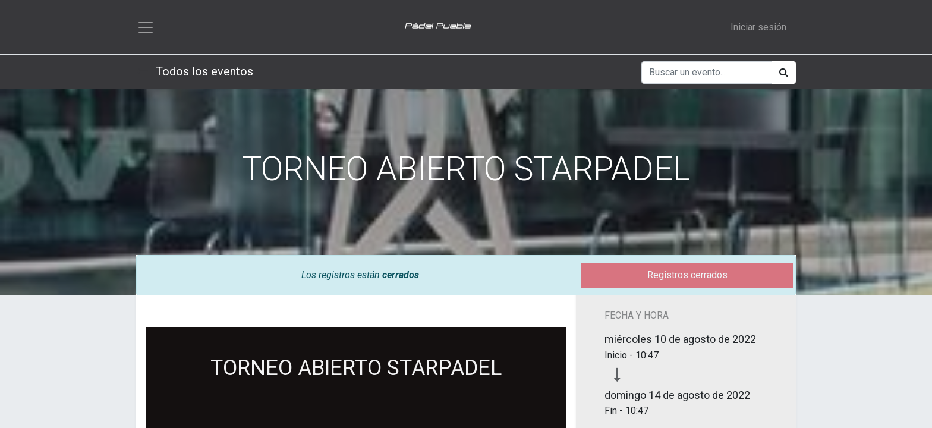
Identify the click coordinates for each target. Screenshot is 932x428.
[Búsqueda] (784, 73)
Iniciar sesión (758, 27)
